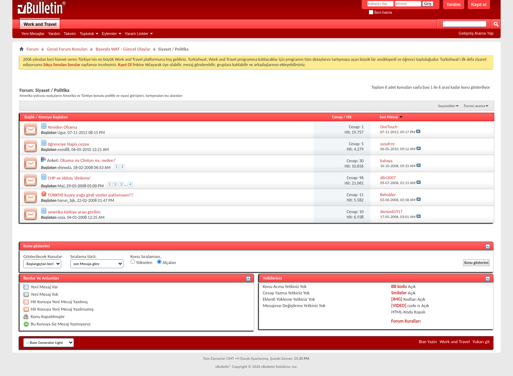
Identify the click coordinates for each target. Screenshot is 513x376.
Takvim (70, 33)
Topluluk (87, 33)
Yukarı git (481, 341)
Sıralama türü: (83, 256)
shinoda (64, 167)
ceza (61, 217)
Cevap (337, 116)
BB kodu (399, 286)
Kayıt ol (478, 4)
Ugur (61, 132)
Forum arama (474, 106)
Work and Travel (40, 24)
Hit (349, 116)
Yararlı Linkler (136, 33)
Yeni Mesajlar (33, 33)
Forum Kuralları (405, 321)
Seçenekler (446, 106)
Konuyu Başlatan (53, 116)
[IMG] (396, 299)
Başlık (29, 116)
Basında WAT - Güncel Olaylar (122, 49)
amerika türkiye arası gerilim (74, 212)
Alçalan (166, 262)
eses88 (63, 149)
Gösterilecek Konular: (43, 256)
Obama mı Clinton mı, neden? (88, 160)
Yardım (454, 4)
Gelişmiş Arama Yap (476, 33)
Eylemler (109, 33)
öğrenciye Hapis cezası (68, 144)
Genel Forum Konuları (67, 49)
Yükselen (141, 262)
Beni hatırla (380, 12)
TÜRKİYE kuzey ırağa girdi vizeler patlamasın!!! (91, 195)
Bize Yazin (428, 341)
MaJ (60, 185)
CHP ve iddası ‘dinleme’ (69, 178)
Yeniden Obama (62, 127)
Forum (33, 49)
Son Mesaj (391, 116)
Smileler (399, 292)
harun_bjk (66, 200)
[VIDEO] (398, 305)
